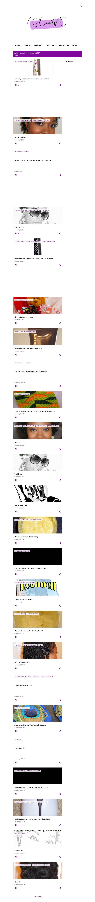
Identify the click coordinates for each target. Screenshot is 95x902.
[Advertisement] (37, 103)
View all (16, 55)
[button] (60, 85)
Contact (38, 45)
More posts (37, 896)
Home (17, 45)
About (27, 45)
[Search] (81, 6)
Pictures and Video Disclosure (62, 45)
